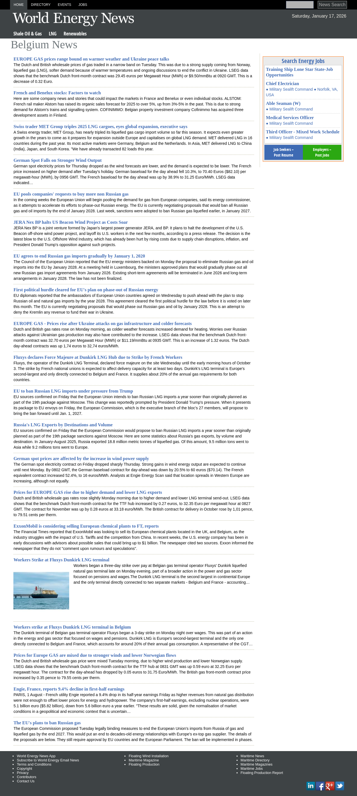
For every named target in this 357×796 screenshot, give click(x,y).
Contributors (26, 777)
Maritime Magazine (144, 760)
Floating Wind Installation (148, 756)
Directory (40, 5)
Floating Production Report (262, 773)
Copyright (24, 768)
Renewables (75, 33)
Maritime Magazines (257, 764)
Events (64, 5)
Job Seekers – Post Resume (284, 152)
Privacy (22, 773)
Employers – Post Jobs (322, 152)
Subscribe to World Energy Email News (48, 760)
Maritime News (252, 756)
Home (19, 5)
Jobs (82, 5)
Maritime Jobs (252, 768)
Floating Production (144, 764)
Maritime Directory (255, 760)
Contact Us (25, 781)
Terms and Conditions (34, 764)
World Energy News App (36, 756)
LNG (53, 33)
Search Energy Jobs (303, 61)
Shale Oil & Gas (27, 33)
